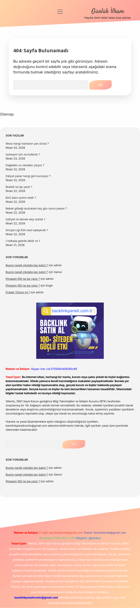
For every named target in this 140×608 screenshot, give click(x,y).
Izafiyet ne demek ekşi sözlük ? (25, 219)
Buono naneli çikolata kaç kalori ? (27, 265)
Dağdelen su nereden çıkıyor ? (25, 165)
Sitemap (7, 114)
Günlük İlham (107, 11)
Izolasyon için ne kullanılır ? (23, 154)
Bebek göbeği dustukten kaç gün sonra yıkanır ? (36, 208)
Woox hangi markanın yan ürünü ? (27, 143)
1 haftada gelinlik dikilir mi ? (23, 241)
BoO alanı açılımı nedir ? (21, 197)
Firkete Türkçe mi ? (18, 292)
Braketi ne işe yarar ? (19, 187)
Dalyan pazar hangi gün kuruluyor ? (28, 176)
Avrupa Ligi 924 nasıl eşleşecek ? (27, 230)
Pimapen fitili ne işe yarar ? (23, 278)
